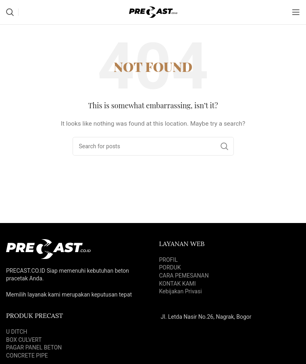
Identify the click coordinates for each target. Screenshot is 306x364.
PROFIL (168, 260)
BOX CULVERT (24, 340)
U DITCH (16, 331)
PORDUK (170, 267)
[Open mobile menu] (296, 12)
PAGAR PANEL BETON (34, 347)
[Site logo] (153, 11)
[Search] (10, 12)
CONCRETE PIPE (27, 355)
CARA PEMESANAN (184, 275)
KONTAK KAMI (177, 283)
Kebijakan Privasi (180, 291)
